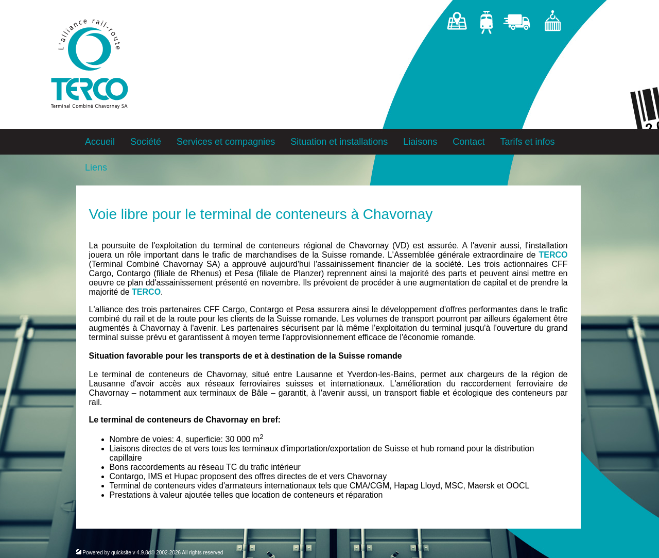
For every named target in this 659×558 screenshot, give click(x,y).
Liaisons (420, 142)
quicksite (121, 552)
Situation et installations (339, 142)
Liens (96, 167)
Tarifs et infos (527, 142)
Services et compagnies (226, 142)
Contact (468, 142)
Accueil (100, 142)
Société (145, 142)
